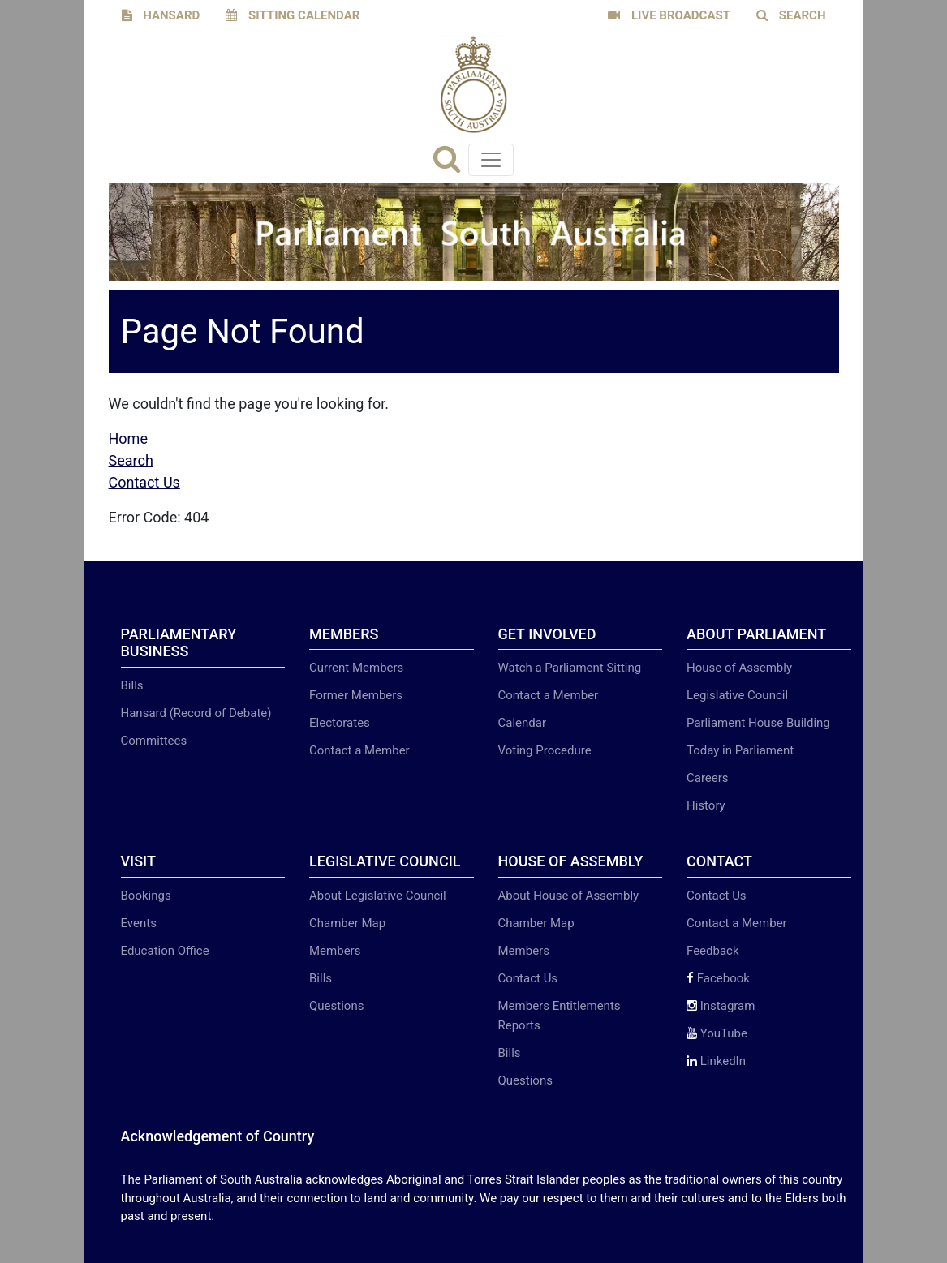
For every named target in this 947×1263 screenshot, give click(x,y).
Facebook (718, 978)
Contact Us (144, 482)
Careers (708, 778)
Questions (336, 1006)
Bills (132, 685)
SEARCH (791, 15)
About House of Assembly (568, 895)
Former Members (355, 695)
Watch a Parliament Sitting (570, 667)
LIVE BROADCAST (669, 15)
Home (128, 438)
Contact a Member (359, 750)
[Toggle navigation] (491, 160)
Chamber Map (347, 923)
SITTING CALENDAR (292, 15)
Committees (154, 740)
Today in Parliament (740, 750)
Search (131, 460)
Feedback (713, 950)
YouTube (717, 1033)
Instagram (721, 1006)
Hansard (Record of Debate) (196, 713)
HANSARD (161, 15)
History (706, 805)
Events (139, 923)
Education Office (165, 950)
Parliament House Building (758, 722)
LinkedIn (716, 1061)
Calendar (522, 722)
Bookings (146, 895)
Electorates (339, 722)
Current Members (356, 667)
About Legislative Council (377, 895)
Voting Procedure (545, 750)
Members (334, 950)
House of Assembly (739, 667)
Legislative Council (737, 695)
